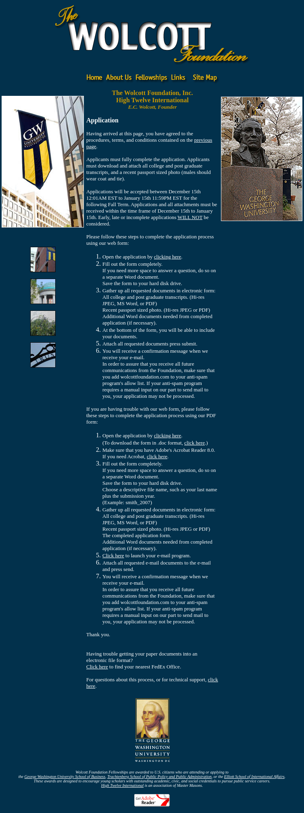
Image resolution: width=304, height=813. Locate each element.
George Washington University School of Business (65, 776)
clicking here (167, 257)
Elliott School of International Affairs (254, 776)
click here (194, 443)
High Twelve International (122, 785)
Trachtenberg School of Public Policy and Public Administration (159, 776)
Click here (113, 555)
